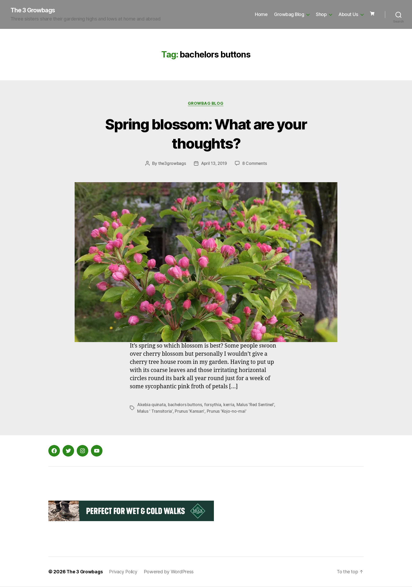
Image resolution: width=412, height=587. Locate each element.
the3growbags (171, 164)
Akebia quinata (151, 405)
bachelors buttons (185, 405)
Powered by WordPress (172, 572)
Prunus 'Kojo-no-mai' (225, 411)
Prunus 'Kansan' (188, 411)
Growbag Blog (289, 14)
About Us (348, 14)
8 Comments (255, 164)
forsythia (214, 405)
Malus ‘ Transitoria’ (154, 411)
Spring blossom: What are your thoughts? (206, 133)
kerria (230, 405)
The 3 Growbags (34, 10)
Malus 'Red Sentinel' (257, 405)
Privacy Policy (125, 572)
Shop (321, 14)
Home (261, 14)
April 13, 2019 (214, 164)
